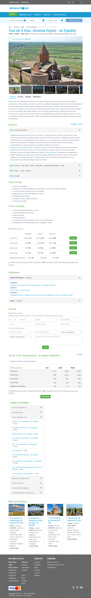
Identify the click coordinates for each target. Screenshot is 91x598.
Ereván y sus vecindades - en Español (25, 421)
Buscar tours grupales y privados (18, 20)
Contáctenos (25, 2)
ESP (77, 2)
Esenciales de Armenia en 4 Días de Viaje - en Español (36, 521)
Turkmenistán (13, 581)
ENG (69, 2)
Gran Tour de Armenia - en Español (24, 444)
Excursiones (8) (17, 412)
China (23, 575)
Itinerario (12, 97)
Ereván (30, 135)
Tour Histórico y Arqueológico (22, 473)
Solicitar (28, 97)
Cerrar (80, 124)
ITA (81, 2)
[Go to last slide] (11, 60)
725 (54, 382)
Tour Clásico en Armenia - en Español (25, 438)
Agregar (80, 354)
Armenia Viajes (25, 15)
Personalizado (60, 15)
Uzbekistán (12, 570)
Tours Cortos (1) (18, 483)
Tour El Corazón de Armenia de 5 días (54, 520)
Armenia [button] (12, 14)
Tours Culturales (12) (19, 417)
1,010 (66, 375)
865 (79, 382)
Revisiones (37, 97)
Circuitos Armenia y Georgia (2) (23, 493)
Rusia (23, 578)
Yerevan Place (25, 290)
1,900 (79, 371)
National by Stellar (66, 295)
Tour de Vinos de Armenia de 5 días (74, 519)
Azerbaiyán (25, 567)
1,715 (54, 371)
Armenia (16, 27)
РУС (73, 2)
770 (67, 382)
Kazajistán (12, 573)
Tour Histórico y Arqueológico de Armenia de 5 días (16, 520)
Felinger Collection (49, 285)
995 (79, 379)
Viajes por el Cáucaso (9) (20, 478)
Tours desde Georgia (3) (20, 488)
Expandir (74, 124)
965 (54, 375)
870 (54, 379)
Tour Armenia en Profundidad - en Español (27, 461)
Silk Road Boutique (35, 285)
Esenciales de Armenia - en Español (24, 428)
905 (67, 379)
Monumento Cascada (17, 147)
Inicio (10, 27)
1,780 (66, 371)
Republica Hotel (53, 295)
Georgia (24, 565)
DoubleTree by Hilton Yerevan (35, 295)
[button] (14, 89)
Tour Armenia (16, 450)
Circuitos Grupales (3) (19, 407)
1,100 (79, 375)
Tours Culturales (31, 27)
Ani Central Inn (22, 285)
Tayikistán (12, 578)
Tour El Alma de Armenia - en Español (25, 455)
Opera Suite (14, 290)
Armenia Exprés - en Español (22, 434)
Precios (20, 97)
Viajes (22, 27)
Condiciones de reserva (55, 565)
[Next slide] (79, 60)
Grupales (47, 15)
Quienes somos (14, 2)
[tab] (27, 407)
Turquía (24, 581)
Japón (23, 583)
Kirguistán (12, 575)
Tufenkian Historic (16, 295)
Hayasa (13, 285)
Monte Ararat (51, 152)
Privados (37, 15)
